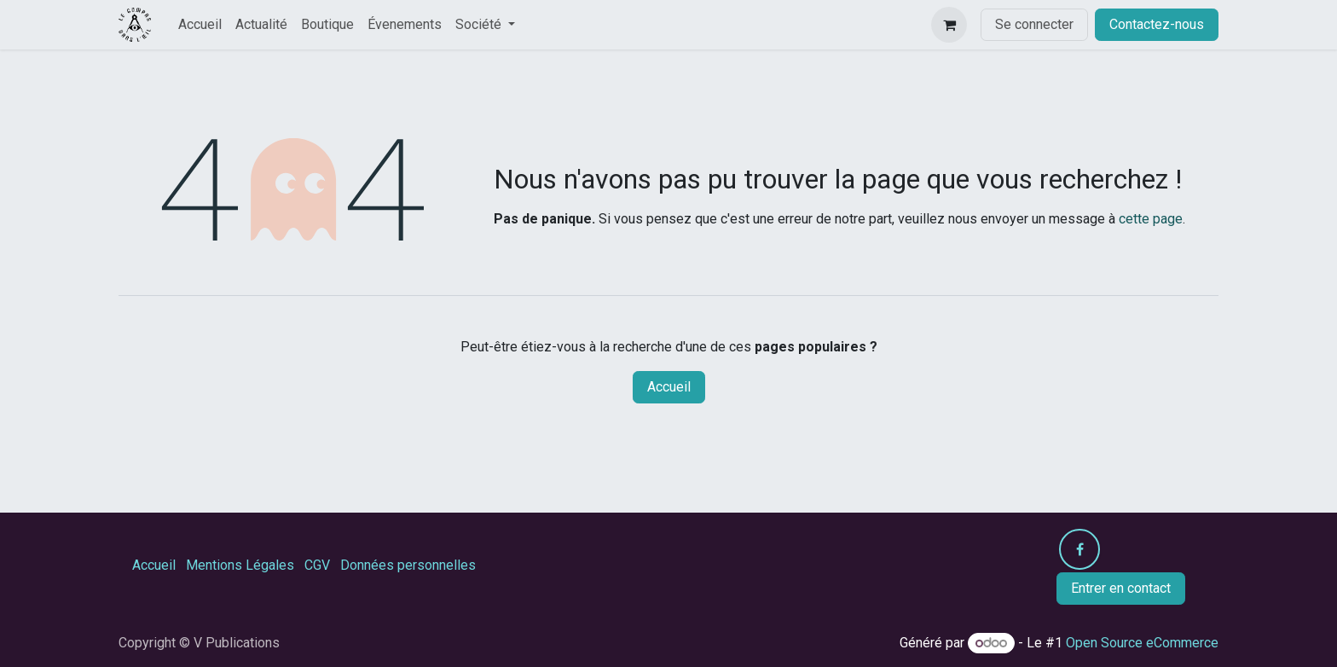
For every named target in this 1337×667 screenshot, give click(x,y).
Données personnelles (408, 565)
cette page (1151, 219)
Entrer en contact (1121, 588)
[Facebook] (1079, 549)
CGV (317, 565)
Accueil (669, 387)
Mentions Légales (240, 565)
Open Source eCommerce (1142, 643)
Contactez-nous (1156, 24)
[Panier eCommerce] (949, 25)
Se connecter (1034, 24)
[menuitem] (200, 25)
